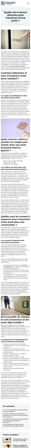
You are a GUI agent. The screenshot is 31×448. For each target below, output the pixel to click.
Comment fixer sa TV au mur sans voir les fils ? (20, 439)
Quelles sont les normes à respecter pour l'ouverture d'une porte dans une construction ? (15, 420)
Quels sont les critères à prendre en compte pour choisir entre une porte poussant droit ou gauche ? (15, 415)
